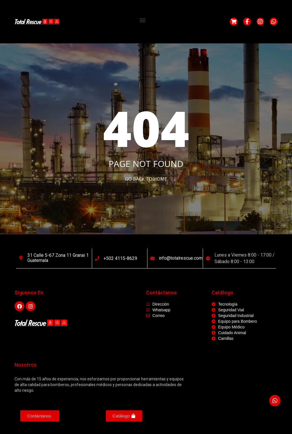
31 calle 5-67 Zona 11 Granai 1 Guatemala (58, 258)
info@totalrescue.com (180, 258)
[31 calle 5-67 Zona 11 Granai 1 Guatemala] (21, 258)
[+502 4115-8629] (97, 258)
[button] (142, 20)
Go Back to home (146, 179)
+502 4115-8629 (120, 258)
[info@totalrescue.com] (152, 258)
